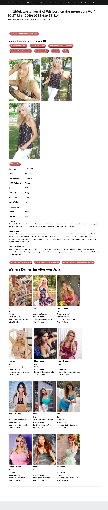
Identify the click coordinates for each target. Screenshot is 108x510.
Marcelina (61, 467)
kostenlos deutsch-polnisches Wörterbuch (47, 262)
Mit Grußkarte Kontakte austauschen (20, 51)
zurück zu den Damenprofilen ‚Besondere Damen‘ (24, 33)
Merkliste (65, 51)
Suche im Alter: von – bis (29, 2)
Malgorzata (39, 361)
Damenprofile (16, 2)
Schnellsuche (41, 2)
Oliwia (35, 308)
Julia (35, 414)
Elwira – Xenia (15, 467)
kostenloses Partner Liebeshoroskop (20, 262)
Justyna (12, 361)
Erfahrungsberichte (73, 2)
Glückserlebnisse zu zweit (38, 45)
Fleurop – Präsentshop (41, 51)
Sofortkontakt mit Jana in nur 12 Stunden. (60, 45)
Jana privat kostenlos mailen (18, 45)
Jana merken (55, 51)
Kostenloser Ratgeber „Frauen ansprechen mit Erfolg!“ (78, 262)
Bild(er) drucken (14, 164)
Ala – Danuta (63, 361)
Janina (35, 467)
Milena (11, 308)
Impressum (63, 2)
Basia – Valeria (15, 414)
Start (9, 2)
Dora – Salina (62, 308)
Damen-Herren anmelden (88, 2)
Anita (59, 414)
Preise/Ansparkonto (52, 2)
